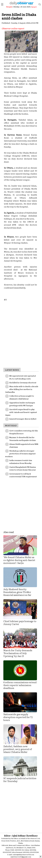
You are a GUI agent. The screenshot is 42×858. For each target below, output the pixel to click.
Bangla (9, 6)
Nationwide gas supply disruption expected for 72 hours (18, 717)
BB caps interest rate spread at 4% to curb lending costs (22, 377)
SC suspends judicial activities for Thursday (19, 780)
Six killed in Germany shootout (22, 382)
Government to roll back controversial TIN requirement (23, 475)
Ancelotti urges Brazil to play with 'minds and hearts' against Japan (21, 412)
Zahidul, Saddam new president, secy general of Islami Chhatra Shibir (17, 749)
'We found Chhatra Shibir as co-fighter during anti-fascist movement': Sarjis (19, 560)
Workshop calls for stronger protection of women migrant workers (20, 453)
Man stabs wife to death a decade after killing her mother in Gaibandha (21, 389)
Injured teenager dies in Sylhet (22, 418)
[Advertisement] (21, 347)
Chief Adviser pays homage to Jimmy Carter (19, 622)
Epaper (34, 7)
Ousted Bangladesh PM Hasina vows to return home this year (22, 468)
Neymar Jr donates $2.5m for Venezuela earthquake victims (22, 438)
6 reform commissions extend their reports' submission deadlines (20, 685)
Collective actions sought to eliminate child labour (21, 397)
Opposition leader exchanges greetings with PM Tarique (22, 404)
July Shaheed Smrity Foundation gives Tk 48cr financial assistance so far (17, 592)
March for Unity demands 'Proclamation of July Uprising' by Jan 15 (17, 653)
